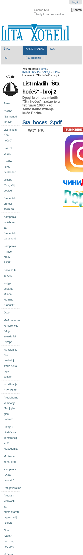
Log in (75, 2)
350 (6, 58)
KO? (52, 48)
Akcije (47, 72)
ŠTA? (7, 48)
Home (42, 68)
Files (56, 72)
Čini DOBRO (33, 58)
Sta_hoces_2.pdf (41, 122)
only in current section (50, 14)
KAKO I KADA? (35, 48)
